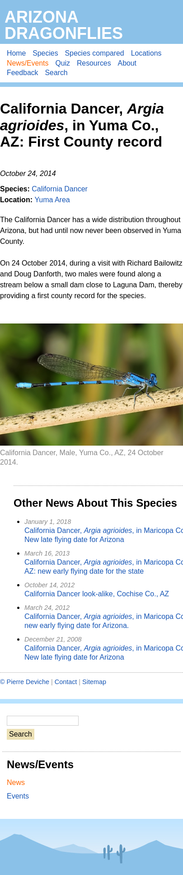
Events (18, 796)
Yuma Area (52, 200)
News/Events (27, 63)
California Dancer (60, 189)
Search (56, 72)
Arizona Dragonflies (64, 25)
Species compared (94, 53)
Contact (66, 681)
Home (16, 53)
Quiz (62, 63)
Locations (146, 53)
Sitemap (94, 681)
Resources (94, 63)
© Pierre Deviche (24, 681)
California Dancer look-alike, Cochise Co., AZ (96, 594)
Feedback (22, 72)
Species (45, 53)
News (16, 782)
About (127, 63)
